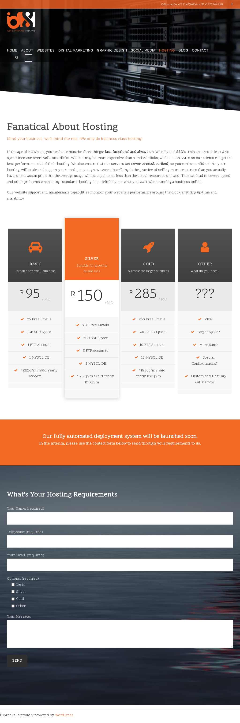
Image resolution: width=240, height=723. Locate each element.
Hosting (167, 50)
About (27, 50)
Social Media (143, 50)
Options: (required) (23, 578)
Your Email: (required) (120, 562)
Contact (200, 50)
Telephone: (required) (120, 539)
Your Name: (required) (120, 515)
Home (12, 50)
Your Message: (120, 632)
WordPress (64, 715)
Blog (183, 50)
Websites (46, 50)
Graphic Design (112, 50)
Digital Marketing (75, 50)
